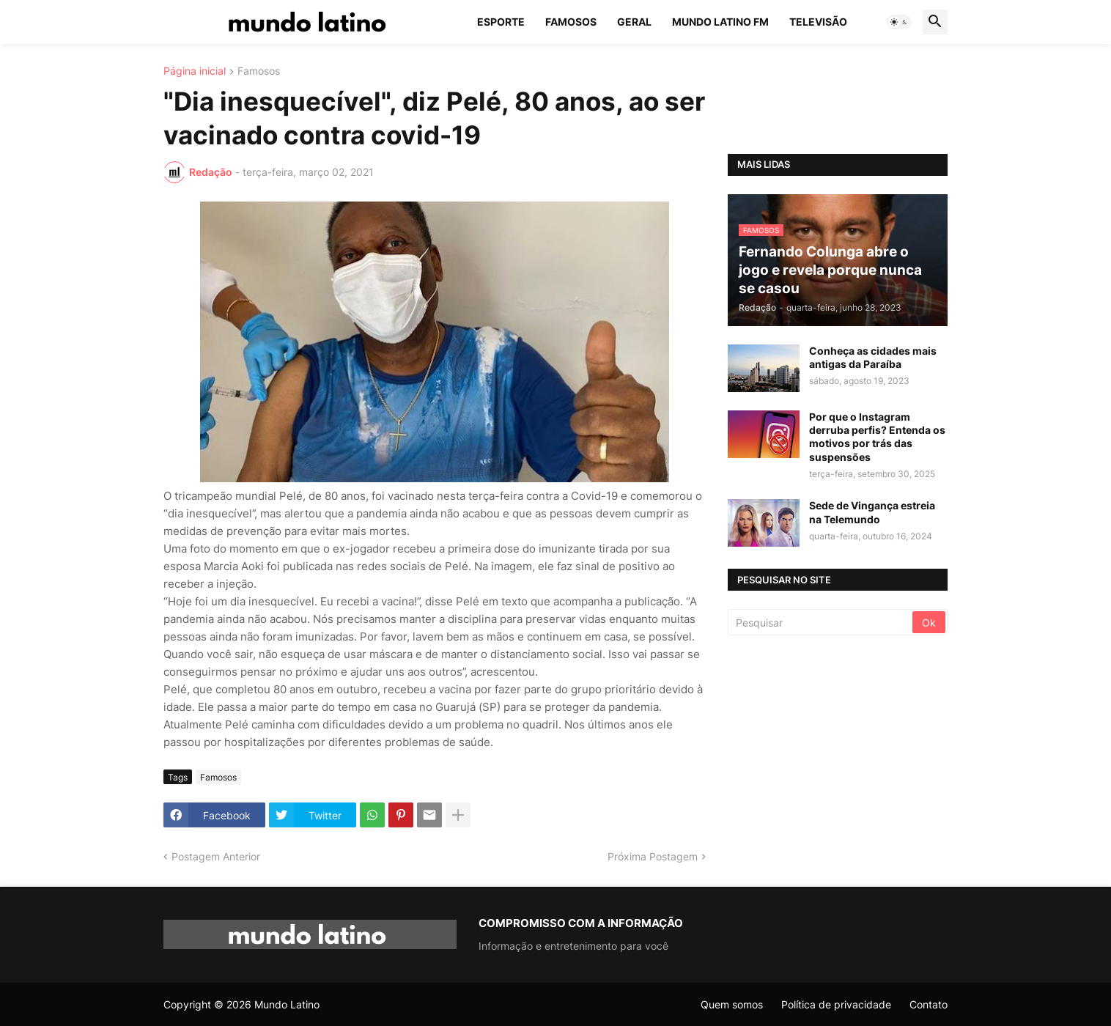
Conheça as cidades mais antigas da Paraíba (873, 357)
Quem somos (732, 1004)
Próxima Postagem (653, 856)
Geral (634, 21)
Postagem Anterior (215, 856)
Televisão (818, 21)
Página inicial (194, 71)
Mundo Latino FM (720, 21)
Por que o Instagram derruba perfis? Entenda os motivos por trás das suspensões (877, 436)
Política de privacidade (836, 1004)
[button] (899, 22)
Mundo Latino (287, 1004)
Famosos (571, 21)
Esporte (501, 21)
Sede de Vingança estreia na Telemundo (872, 512)
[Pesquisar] (821, 622)
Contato (928, 1004)
